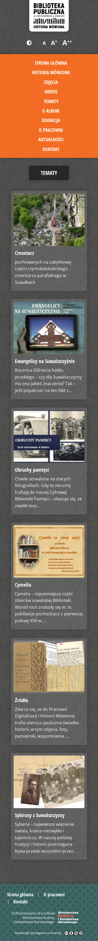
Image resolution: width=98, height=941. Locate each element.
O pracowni (51, 130)
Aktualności (51, 139)
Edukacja (51, 120)
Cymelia (23, 584)
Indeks (50, 91)
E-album (51, 111)
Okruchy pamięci (32, 469)
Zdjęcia (51, 82)
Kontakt (51, 149)
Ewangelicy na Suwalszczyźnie (45, 361)
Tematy (51, 101)
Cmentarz (24, 252)
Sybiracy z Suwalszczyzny (40, 815)
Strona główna (51, 63)
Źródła (21, 700)
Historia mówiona (51, 72)
